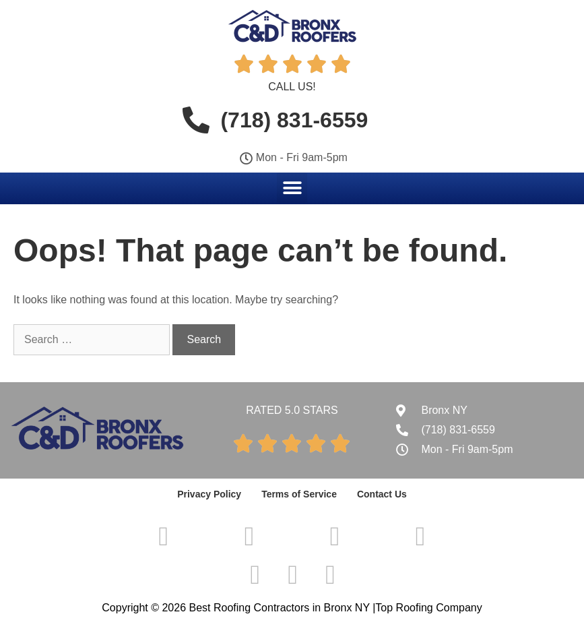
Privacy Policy (209, 494)
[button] (292, 188)
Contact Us (382, 494)
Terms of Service (299, 494)
